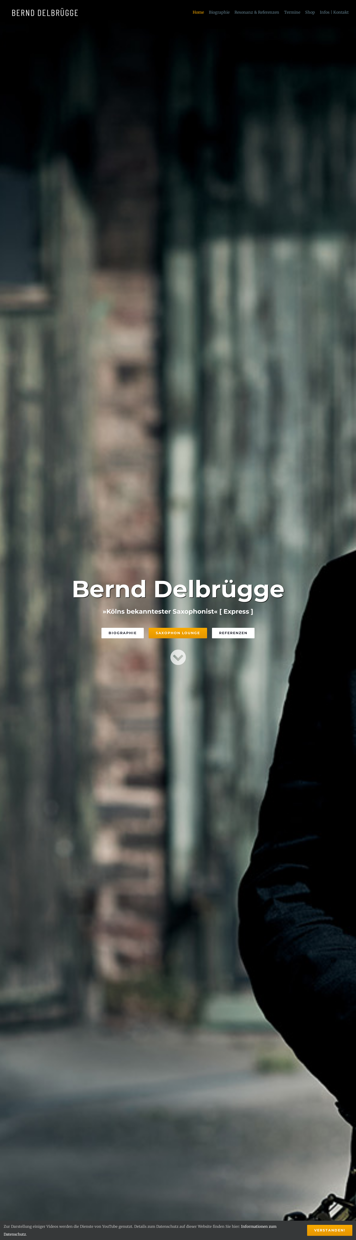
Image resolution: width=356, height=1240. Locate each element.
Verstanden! (329, 1230)
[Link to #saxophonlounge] (178, 657)
